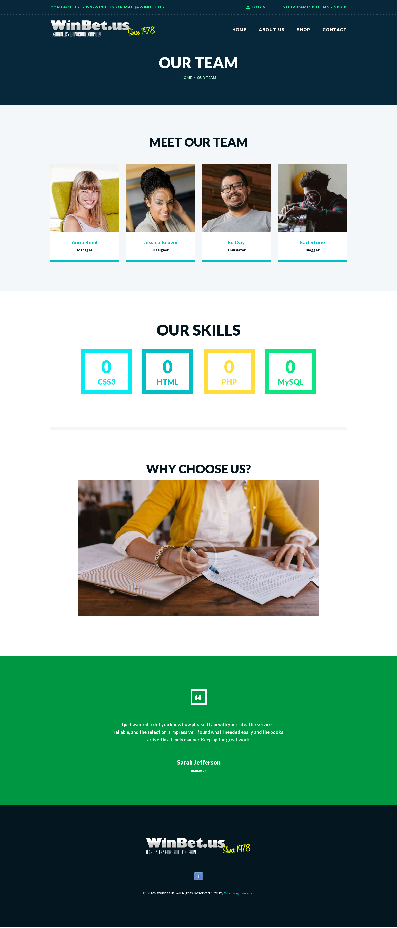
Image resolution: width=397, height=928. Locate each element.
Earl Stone (312, 241)
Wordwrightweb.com (239, 893)
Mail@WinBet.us (144, 7)
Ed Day (236, 241)
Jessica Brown (161, 241)
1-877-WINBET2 (98, 7)
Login (259, 7)
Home (186, 78)
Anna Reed (85, 241)
